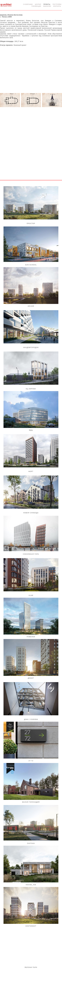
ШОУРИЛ (38, 4)
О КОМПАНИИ (28, 4)
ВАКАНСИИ (47, 6)
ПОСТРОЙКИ (57, 4)
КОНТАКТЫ (57, 6)
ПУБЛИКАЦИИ (36, 6)
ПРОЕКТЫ (46, 4)
